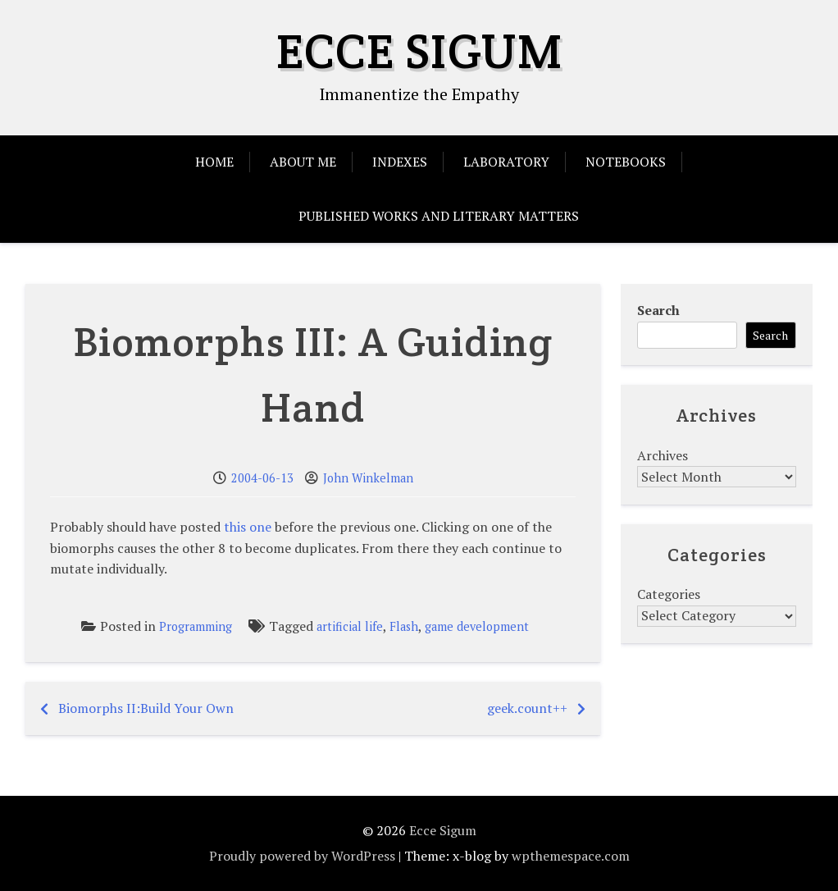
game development (477, 626)
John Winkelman (368, 478)
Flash (403, 626)
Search (658, 310)
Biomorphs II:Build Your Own (146, 708)
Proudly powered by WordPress (302, 856)
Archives (662, 455)
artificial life (350, 626)
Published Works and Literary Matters (438, 216)
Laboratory (506, 162)
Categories (668, 594)
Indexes (399, 162)
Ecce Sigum (419, 51)
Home (214, 162)
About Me (303, 162)
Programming (195, 626)
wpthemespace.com (571, 856)
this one (247, 527)
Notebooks (625, 162)
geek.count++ (527, 708)
